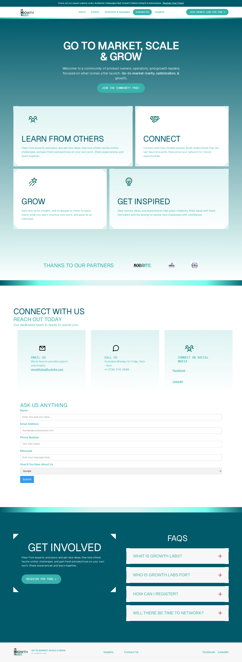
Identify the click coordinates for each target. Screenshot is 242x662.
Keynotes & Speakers (117, 11)
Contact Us (142, 11)
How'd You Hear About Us (36, 464)
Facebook (179, 370)
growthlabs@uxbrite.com (47, 369)
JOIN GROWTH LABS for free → (207, 12)
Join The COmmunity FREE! (121, 88)
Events (95, 11)
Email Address (29, 424)
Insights (159, 11)
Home (81, 11)
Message (26, 451)
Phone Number (29, 437)
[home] (23, 12)
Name (24, 410)
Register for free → (41, 579)
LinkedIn (178, 381)
